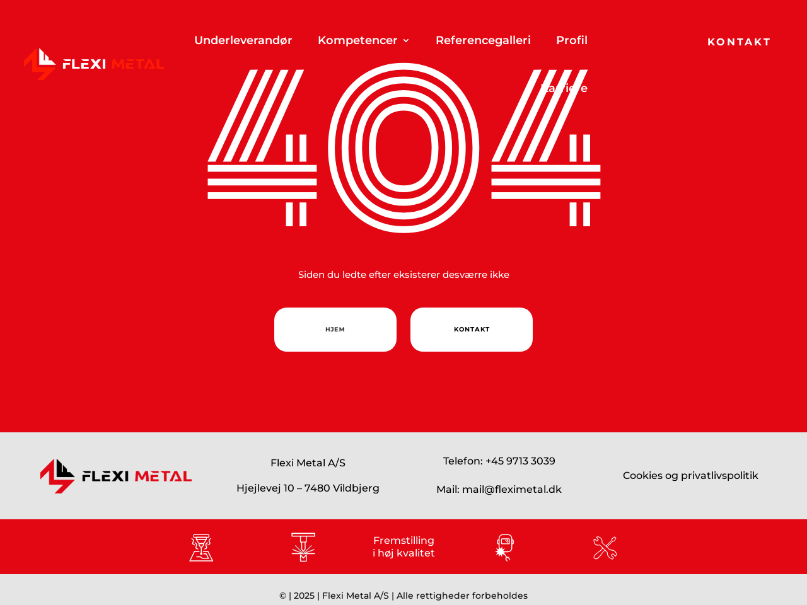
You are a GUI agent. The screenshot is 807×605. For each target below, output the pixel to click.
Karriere (564, 88)
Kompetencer (358, 40)
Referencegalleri (483, 40)
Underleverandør (243, 40)
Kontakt (739, 42)
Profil (572, 40)
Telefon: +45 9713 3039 (499, 461)
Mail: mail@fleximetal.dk (499, 489)
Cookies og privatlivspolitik (690, 475)
